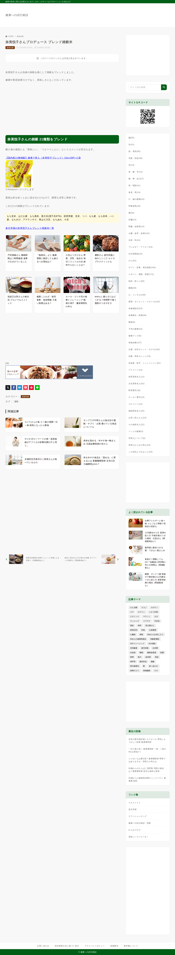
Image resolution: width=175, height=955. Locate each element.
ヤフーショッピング (138, 816)
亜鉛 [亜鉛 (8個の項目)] (132, 625)
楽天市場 (133, 809)
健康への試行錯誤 (16, 15)
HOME (9, 36)
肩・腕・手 (135, 172)
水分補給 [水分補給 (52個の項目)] (152, 643)
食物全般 (20, 36)
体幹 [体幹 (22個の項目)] (139, 625)
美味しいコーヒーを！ (139, 837)
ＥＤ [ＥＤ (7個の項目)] (156, 671)
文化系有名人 (137, 383)
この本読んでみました (141, 452)
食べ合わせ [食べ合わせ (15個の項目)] (153, 666)
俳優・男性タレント (140, 356)
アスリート (135, 370)
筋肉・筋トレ (137, 281)
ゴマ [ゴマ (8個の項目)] (132, 612)
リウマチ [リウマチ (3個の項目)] (146, 621)
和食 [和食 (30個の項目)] (143, 630)
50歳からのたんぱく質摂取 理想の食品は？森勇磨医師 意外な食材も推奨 (146, 769)
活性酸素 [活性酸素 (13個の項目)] (133, 648)
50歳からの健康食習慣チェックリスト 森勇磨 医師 (147, 779)
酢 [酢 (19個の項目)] (144, 666)
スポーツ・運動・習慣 (141, 274)
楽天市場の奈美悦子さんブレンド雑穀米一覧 (29, 228)
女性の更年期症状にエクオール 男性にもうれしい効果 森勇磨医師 (147, 740)
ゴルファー (135, 404)
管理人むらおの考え (140, 445)
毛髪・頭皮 (135, 158)
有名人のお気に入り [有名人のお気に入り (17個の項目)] (155, 634)
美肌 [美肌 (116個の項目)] (156, 657)
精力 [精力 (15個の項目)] (139, 657)
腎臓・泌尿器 (137, 226)
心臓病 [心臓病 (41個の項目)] (132, 634)
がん (132, 261)
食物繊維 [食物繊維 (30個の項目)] (146, 671)
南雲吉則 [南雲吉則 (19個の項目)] (133, 630)
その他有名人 (137, 424)
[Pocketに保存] (25, 387)
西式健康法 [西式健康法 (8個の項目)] (134, 666)
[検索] (164, 87)
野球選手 (134, 390)
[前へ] (33, 559)
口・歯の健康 (137, 199)
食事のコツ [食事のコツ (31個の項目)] (134, 671)
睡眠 (132, 288)
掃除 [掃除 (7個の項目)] (141, 634)
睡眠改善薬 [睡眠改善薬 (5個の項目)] (151, 653)
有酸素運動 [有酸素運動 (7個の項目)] (154, 639)
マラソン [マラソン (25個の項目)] (146, 616)
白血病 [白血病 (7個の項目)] (132, 653)
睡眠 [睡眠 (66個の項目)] (141, 653)
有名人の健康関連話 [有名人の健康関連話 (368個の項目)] (138, 639)
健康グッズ (135, 336)
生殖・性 (134, 240)
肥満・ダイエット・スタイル (144, 301)
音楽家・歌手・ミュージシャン (145, 363)
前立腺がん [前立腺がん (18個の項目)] (149, 625)
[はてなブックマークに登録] (19, 387)
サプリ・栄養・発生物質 (142, 267)
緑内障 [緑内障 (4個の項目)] (148, 657)
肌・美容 (134, 151)
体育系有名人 (137, 377)
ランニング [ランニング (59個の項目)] (134, 621)
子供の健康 (135, 329)
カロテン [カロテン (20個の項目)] (154, 607)
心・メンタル (137, 295)
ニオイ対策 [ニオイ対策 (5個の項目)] (153, 612)
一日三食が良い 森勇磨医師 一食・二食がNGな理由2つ (147, 750)
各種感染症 (135, 308)
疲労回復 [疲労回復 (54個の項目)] (144, 648)
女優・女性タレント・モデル (144, 349)
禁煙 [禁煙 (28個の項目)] (132, 657)
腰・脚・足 (136, 179)
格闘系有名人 (137, 411)
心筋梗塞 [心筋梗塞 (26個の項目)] (152, 630)
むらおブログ (135, 830)
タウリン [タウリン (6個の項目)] (141, 612)
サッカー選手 (137, 397)
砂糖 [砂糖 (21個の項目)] (162, 653)
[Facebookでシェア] (13, 387)
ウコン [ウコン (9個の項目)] (144, 607)
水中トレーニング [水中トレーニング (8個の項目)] (137, 643)
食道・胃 (134, 192)
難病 (132, 322)
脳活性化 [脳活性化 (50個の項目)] (143, 662)
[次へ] (91, 559)
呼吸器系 (134, 206)
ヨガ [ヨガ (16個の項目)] (156, 616)
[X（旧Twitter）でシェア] (7, 387)
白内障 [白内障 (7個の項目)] (155, 648)
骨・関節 (134, 185)
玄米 (16, 401)
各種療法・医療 (138, 315)
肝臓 (132, 220)
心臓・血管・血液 (139, 233)
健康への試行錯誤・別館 (140, 823)
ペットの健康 (136, 431)
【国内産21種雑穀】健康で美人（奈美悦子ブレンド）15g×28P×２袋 (43, 158)
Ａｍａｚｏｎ (135, 802)
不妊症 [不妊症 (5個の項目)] (157, 621)
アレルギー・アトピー (141, 247)
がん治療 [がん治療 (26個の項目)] (133, 607)
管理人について (137, 438)
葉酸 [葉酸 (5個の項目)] (152, 662)
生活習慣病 (135, 254)
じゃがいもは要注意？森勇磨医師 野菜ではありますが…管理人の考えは (147, 760)
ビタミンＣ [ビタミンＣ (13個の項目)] (134, 616)
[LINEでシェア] (37, 387)
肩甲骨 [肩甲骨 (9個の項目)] (132, 662)
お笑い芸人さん (138, 418)
